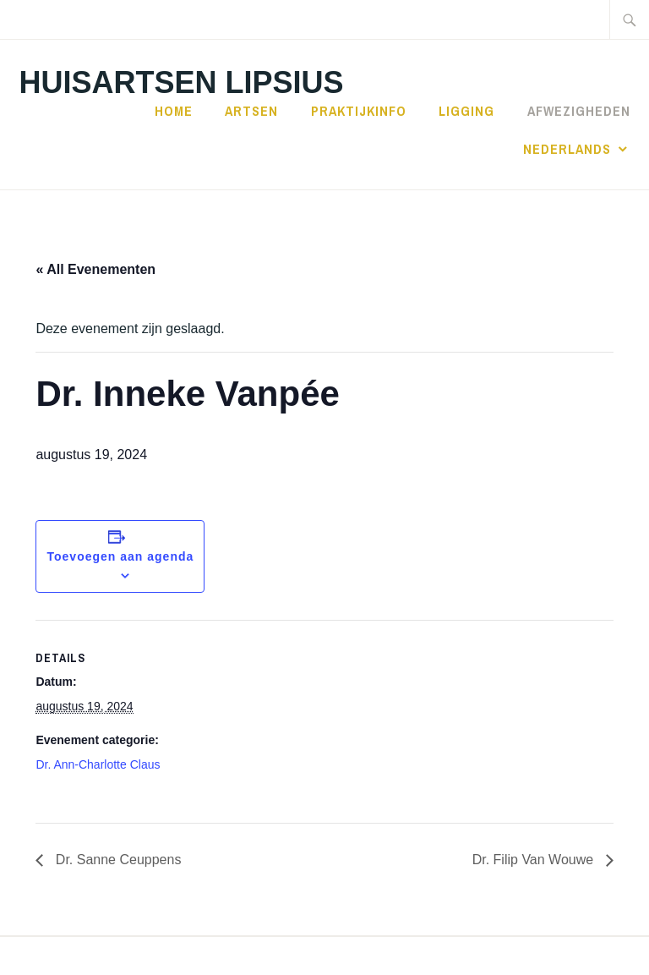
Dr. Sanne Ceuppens (116, 859)
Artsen (251, 110)
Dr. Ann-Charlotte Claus (97, 764)
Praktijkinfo (358, 110)
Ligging (466, 110)
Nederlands (567, 149)
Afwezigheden (578, 110)
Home (174, 110)
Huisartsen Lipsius (181, 82)
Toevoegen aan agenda (120, 556)
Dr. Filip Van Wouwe (534, 859)
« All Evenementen (95, 269)
